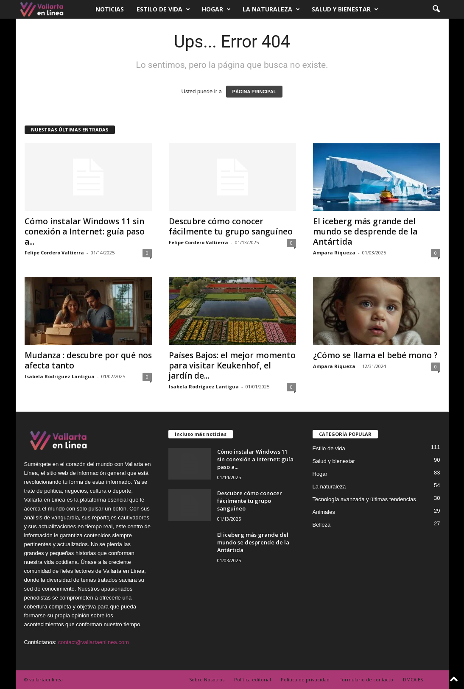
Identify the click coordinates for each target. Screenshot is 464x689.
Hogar (216, 9)
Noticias (109, 9)
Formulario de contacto (366, 679)
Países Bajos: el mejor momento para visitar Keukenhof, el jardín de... (232, 365)
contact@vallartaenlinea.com (93, 642)
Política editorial (252, 679)
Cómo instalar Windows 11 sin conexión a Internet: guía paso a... (85, 231)
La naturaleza (271, 9)
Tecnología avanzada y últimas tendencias (364, 499)
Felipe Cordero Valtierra (54, 252)
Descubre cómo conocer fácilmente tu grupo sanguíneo (231, 226)
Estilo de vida (163, 9)
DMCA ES (413, 679)
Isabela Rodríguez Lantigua (60, 376)
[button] (436, 9)
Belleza (322, 525)
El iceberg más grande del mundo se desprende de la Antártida (365, 231)
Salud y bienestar (345, 9)
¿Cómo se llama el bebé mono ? (375, 355)
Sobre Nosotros (206, 679)
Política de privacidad (305, 679)
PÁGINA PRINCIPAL (254, 91)
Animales (324, 512)
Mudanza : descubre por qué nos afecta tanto (88, 360)
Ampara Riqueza (334, 252)
